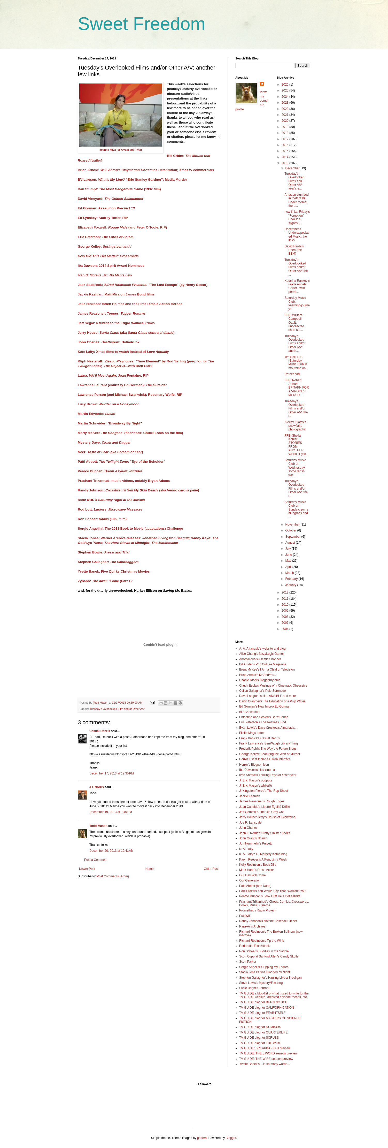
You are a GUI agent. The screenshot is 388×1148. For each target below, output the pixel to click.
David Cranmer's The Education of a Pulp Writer (272, 701)
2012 (285, 592)
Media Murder (176, 179)
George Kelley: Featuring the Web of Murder (269, 754)
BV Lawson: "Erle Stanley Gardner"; (121, 179)
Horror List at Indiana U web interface (265, 759)
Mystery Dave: (104, 442)
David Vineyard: (110, 199)
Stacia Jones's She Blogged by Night (264, 972)
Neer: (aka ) (110, 452)
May (288, 560)
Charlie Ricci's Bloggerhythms (259, 680)
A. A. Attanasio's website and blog (262, 648)
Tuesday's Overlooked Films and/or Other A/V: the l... (296, 408)
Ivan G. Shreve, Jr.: (105, 275)
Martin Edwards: (96, 414)
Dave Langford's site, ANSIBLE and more (267, 696)
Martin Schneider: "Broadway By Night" (110, 423)
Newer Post (87, 869)
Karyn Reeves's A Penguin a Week (263, 859)
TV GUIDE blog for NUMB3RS (260, 1027)
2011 (285, 598)
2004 (285, 629)
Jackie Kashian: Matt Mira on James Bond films (116, 294)
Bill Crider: (176, 156)
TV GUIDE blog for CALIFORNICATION (266, 1007)
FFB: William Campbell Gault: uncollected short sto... (294, 322)
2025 (285, 90)
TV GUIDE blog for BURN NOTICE (263, 1002)
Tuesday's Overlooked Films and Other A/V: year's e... (294, 181)
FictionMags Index (251, 733)
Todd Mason (98, 826)
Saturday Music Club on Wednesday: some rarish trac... (295, 467)
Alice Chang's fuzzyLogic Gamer (261, 654)
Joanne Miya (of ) (120, 149)
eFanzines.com (249, 712)
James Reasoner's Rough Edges (261, 801)
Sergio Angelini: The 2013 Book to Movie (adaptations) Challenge (130, 528)
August (290, 542)
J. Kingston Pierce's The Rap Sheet (263, 791)
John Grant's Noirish (253, 838)
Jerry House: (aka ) (126, 332)
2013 (285, 163)
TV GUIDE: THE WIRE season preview (266, 1059)
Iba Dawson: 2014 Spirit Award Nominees (111, 266)
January (291, 585)
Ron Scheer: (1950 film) (102, 519)
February (291, 579)
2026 (285, 84)
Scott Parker (247, 961)
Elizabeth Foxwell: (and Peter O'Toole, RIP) (122, 227)
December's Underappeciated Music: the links (296, 234)
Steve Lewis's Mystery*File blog (261, 983)
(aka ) (160, 490)
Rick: (111, 500)
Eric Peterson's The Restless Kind (262, 722)
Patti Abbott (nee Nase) (255, 886)
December (292, 168)
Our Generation (250, 880)
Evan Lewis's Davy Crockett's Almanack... (268, 727)
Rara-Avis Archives (252, 926)
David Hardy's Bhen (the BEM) (294, 250)
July (288, 548)
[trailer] (96, 160)
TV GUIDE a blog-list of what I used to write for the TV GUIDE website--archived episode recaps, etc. (274, 995)
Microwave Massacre (125, 509)
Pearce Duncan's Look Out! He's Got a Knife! (270, 896)
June (289, 555)
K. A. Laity (246, 849)
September (293, 536)
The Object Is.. (115, 366)
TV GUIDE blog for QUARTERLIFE (263, 1032)
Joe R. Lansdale (250, 822)
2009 (285, 610)
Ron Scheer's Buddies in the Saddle (264, 951)
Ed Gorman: (106, 208)
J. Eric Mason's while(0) (255, 785)
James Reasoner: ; (112, 313)
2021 (285, 115)
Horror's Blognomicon (254, 764)
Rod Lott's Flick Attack (254, 946)
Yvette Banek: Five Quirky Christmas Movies (114, 571)
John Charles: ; (108, 342)
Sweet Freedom (141, 24)
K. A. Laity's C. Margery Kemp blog (263, 854)
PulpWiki (245, 916)
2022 (285, 109)
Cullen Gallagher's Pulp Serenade (262, 691)
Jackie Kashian (249, 796)
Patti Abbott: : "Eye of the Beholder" (121, 461)
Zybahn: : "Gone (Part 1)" (106, 581)
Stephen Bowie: (103, 552)
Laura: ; (97, 375)
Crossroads (129, 256)
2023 (285, 102)
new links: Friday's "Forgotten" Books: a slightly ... (297, 217)
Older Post (211, 869)
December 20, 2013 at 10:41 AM (111, 851)
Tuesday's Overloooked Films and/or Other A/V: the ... (296, 267)
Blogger (231, 1138)
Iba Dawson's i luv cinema (257, 770)
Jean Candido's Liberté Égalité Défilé (264, 807)
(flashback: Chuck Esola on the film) (153, 433)
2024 (285, 96)
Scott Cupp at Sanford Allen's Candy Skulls (268, 956)
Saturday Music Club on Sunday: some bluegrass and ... (296, 509)
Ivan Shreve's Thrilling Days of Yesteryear (268, 775)
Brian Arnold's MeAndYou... (258, 675)
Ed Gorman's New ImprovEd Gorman (264, 706)
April (288, 567)
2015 (285, 151)
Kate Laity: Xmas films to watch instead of (123, 352)
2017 (285, 139)
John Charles (248, 828)
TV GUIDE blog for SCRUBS (259, 1037)
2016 (285, 145)
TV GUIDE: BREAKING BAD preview (264, 1048)
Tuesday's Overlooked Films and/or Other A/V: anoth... (294, 343)
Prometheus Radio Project (257, 910)
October (291, 530)
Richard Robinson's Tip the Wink (261, 940)
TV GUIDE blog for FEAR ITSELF (262, 1013)
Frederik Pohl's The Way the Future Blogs (268, 748)
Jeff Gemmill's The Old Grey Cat (261, 812)
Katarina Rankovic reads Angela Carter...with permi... (296, 286)
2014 (285, 157)
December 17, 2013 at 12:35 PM (111, 773)
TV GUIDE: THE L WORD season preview (268, 1053)
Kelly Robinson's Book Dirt (257, 864)
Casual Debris (99, 731)
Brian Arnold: (128, 170)
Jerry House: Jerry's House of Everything (267, 817)
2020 (285, 121)
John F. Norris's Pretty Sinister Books (264, 833)
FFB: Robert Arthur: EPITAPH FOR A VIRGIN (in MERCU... (296, 387)
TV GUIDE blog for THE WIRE (260, 1043)
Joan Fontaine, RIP (133, 375)
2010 (285, 604)
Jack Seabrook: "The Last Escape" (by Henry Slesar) (142, 285)
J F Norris (96, 787)
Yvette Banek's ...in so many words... (264, 1064)
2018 (285, 133)
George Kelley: (104, 246)
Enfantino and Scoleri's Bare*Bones (263, 717)
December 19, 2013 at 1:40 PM (110, 812)
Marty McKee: (100, 433)
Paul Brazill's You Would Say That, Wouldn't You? (273, 891)
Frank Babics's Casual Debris (259, 738)
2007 (285, 623)
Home (149, 869)
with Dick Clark (140, 366)
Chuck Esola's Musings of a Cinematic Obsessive (273, 685)
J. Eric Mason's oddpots (255, 780)
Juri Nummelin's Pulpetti (255, 843)
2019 (285, 127)
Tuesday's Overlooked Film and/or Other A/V (117, 708)
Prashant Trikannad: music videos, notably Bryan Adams (124, 481)
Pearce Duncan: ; (110, 471)
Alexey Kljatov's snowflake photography (295, 425)
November (292, 524)
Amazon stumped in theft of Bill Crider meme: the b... (296, 200)
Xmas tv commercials (196, 170)
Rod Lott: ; (92, 509)
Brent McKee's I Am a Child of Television (267, 669)
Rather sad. (292, 374)
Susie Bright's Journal (254, 988)
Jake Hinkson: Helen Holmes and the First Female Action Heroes (130, 304)
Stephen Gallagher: (108, 562)
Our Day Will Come (252, 875)
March (290, 573)
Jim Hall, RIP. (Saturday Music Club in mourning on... (296, 362)
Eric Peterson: (105, 237)
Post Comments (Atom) (113, 876)
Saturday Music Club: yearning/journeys (297, 303)
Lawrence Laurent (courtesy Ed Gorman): (122, 385)
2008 (285, 617)
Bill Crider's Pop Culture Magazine (262, 664)
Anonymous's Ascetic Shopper (260, 659)
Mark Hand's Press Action (257, 870)
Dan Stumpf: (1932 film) (119, 189)
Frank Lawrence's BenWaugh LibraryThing (268, 743)
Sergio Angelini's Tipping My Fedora (264, 967)
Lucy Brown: (108, 404)
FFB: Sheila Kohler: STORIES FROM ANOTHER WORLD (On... (296, 445)
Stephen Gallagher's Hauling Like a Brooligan (270, 977)
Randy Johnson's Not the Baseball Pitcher (268, 921)
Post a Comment (95, 860)
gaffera (202, 1138)
